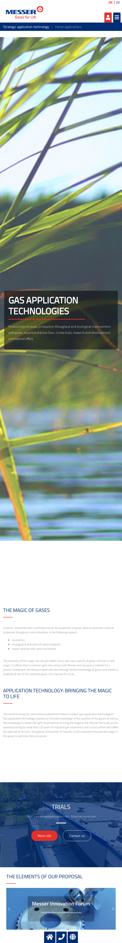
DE (118, 2)
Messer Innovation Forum (61, 904)
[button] (9, 909)
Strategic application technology (26, 26)
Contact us (77, 835)
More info (44, 835)
